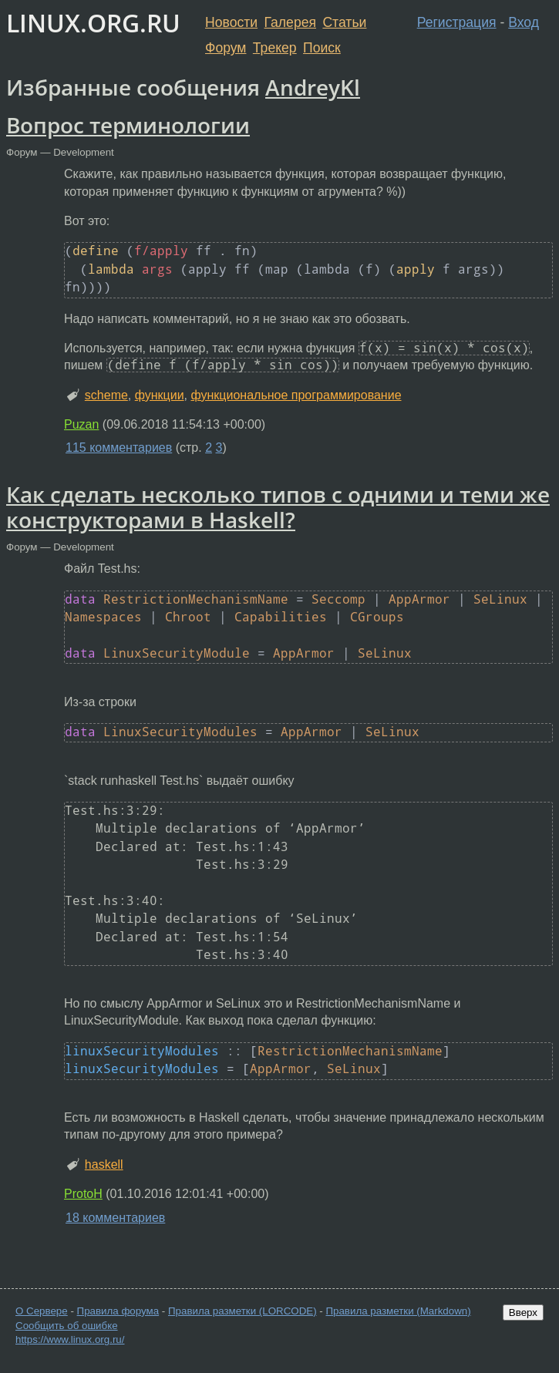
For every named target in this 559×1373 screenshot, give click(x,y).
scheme (106, 395)
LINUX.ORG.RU (93, 22)
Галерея (290, 22)
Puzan (81, 424)
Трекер (275, 48)
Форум (225, 48)
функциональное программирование (296, 395)
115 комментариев (119, 447)
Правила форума (118, 1311)
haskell (104, 1164)
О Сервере (41, 1311)
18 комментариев (115, 1217)
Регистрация (457, 22)
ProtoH (83, 1193)
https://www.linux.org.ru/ (69, 1339)
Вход (523, 22)
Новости (231, 22)
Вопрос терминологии (128, 125)
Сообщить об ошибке (66, 1325)
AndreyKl (312, 87)
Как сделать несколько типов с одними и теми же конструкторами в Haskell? (278, 507)
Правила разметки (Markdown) (397, 1311)
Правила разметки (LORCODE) (242, 1311)
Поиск (322, 48)
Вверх (523, 1312)
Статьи (344, 22)
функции (159, 395)
